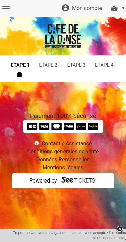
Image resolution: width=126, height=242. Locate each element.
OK (77, 238)
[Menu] (6, 8)
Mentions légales (63, 167)
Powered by (43, 180)
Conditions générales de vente (63, 151)
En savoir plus (98, 238)
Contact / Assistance (67, 143)
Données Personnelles (62, 159)
